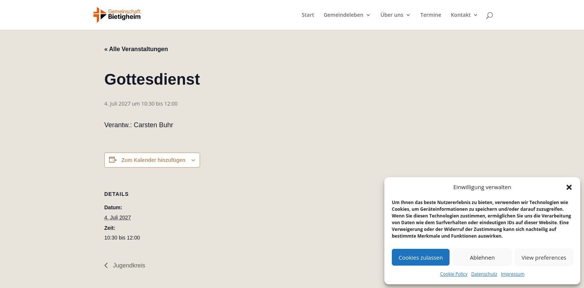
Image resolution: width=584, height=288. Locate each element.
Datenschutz (484, 274)
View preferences (543, 257)
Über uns (391, 15)
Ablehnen (482, 257)
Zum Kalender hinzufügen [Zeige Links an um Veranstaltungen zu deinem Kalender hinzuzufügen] (153, 160)
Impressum (512, 274)
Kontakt (461, 15)
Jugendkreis (128, 265)
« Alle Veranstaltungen (136, 49)
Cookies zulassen (421, 257)
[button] (569, 187)
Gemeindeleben (344, 15)
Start (308, 15)
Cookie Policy (453, 274)
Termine (430, 15)
